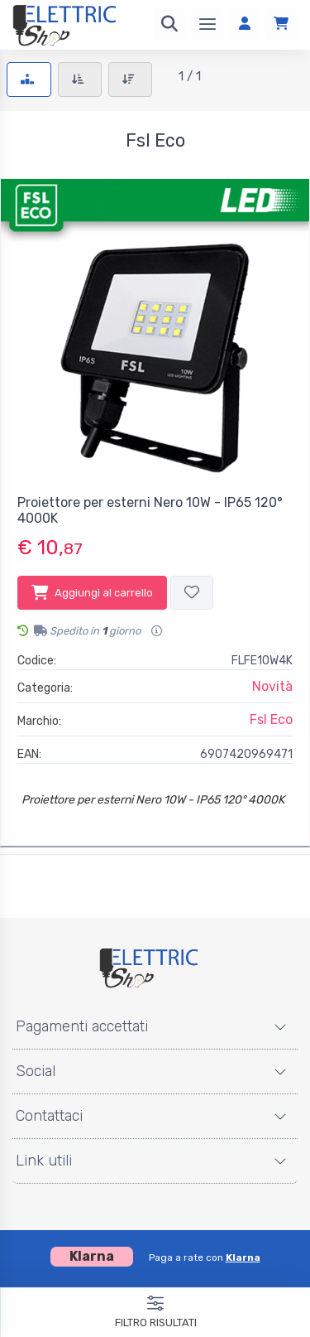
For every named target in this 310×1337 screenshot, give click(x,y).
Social (35, 1071)
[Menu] (207, 24)
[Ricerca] (169, 24)
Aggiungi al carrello (92, 592)
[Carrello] (281, 24)
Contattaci (49, 1116)
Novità (272, 686)
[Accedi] (244, 24)
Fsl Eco (271, 719)
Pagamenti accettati (82, 1026)
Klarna (243, 1257)
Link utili (44, 1160)
